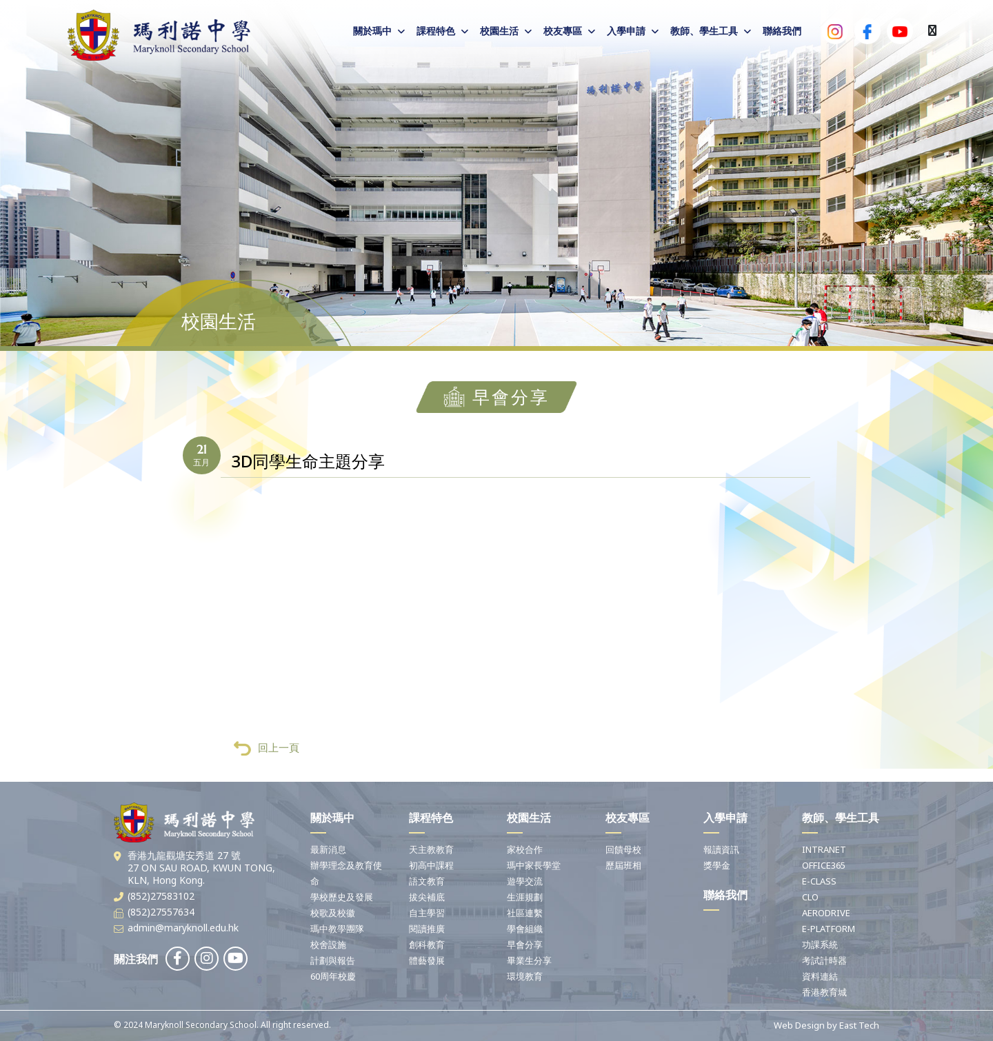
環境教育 (525, 976)
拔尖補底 (427, 897)
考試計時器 (824, 960)
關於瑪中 (372, 30)
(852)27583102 (161, 895)
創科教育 (427, 944)
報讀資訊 (721, 849)
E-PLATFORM (828, 928)
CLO (810, 897)
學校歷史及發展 (341, 897)
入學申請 (626, 30)
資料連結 (820, 976)
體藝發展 (427, 960)
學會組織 (525, 928)
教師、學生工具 (704, 30)
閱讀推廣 (427, 928)
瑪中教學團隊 (337, 928)
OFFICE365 (823, 865)
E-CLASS (819, 881)
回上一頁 (266, 748)
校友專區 (562, 30)
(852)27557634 (161, 911)
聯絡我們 (782, 30)
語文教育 (427, 881)
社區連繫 (525, 913)
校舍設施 (328, 944)
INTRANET (824, 849)
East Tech (859, 1025)
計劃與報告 (332, 960)
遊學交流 (525, 881)
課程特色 (436, 30)
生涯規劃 (525, 897)
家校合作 (525, 849)
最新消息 (328, 849)
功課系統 (820, 944)
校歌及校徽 (332, 913)
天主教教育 (431, 849)
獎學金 (716, 865)
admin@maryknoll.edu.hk (183, 927)
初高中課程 (431, 865)
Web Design (799, 1025)
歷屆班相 (623, 865)
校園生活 (499, 30)
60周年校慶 (333, 976)
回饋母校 (623, 849)
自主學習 (427, 913)
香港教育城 (824, 992)
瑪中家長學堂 (534, 865)
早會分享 (525, 944)
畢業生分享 (529, 960)
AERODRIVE (826, 913)
